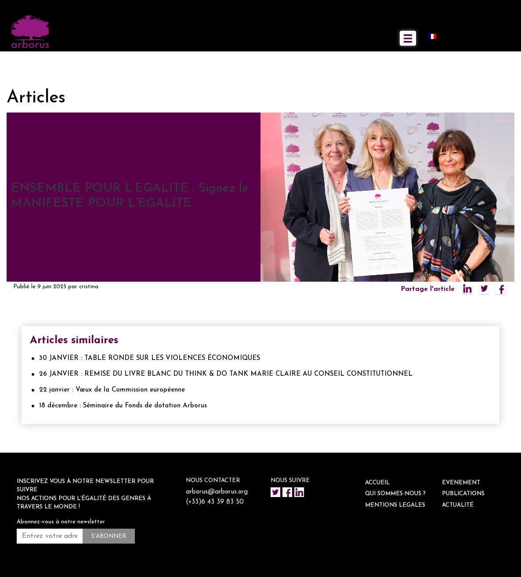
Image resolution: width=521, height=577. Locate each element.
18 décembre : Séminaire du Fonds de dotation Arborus (123, 406)
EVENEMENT (461, 483)
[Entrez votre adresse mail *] (50, 536)
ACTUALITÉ (458, 505)
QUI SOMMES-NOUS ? (395, 494)
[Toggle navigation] (408, 38)
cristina (88, 287)
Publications (463, 494)
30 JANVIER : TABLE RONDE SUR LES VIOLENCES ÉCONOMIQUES (149, 358)
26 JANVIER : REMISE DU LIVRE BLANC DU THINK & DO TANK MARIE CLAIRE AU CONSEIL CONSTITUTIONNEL (225, 374)
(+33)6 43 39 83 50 (215, 502)
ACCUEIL (377, 483)
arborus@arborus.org (217, 492)
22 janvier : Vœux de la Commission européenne (112, 390)
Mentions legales (395, 505)
